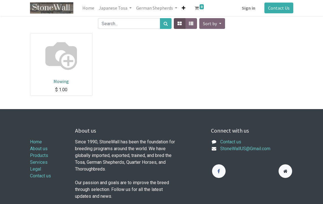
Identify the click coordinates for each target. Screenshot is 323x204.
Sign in (248, 8)
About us (39, 148)
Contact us (40, 175)
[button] (183, 8)
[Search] (166, 23)
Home (36, 141)
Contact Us (279, 8)
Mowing (61, 81)
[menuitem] (88, 8)
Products (39, 155)
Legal (35, 169)
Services (39, 162)
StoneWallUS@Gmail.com (245, 148)
